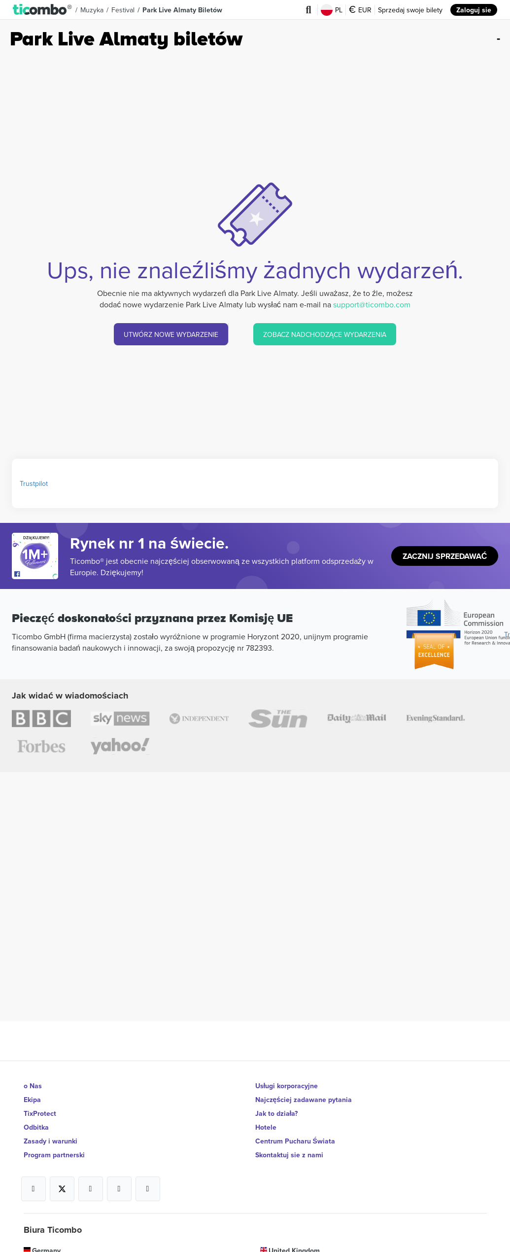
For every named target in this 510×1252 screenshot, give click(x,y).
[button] (42, 10)
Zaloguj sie (473, 10)
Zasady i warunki (50, 1141)
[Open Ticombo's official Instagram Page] (90, 1189)
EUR (360, 9)
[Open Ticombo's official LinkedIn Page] (148, 1189)
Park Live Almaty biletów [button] (182, 10)
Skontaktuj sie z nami (289, 1155)
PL (331, 9)
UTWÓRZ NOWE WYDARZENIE (171, 334)
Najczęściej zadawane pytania (303, 1100)
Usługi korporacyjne (286, 1086)
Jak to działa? (276, 1113)
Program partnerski (54, 1155)
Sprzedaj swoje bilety (410, 10)
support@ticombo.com (371, 304)
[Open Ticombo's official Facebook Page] (36, 574)
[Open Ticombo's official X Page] (62, 1189)
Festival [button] (123, 10)
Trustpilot (34, 483)
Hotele (265, 1127)
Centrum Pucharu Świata (295, 1141)
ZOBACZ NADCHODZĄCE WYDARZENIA (324, 334)
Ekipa (32, 1100)
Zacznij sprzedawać (445, 556)
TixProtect (40, 1113)
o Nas (33, 1086)
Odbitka (36, 1127)
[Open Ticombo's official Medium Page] (119, 1189)
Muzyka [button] (91, 10)
